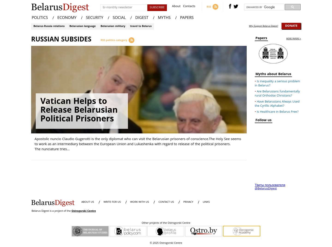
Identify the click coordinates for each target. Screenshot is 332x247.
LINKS (206, 202)
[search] (263, 7)
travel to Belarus (140, 26)
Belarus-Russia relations (49, 26)
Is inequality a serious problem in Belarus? (277, 83)
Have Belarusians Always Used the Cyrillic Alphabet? (277, 104)
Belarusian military (113, 26)
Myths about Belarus (273, 75)
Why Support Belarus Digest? (263, 26)
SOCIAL (119, 18)
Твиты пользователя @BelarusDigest (270, 187)
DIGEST (141, 18)
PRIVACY (188, 202)
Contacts (189, 7)
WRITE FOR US (112, 202)
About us (87, 202)
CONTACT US (166, 202)
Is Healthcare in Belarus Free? (278, 112)
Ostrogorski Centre (83, 211)
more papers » (293, 39)
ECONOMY (67, 18)
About (176, 7)
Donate (291, 26)
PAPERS (187, 18)
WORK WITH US (139, 202)
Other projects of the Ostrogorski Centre (166, 223)
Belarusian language (82, 26)
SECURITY (94, 18)
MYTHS (164, 18)
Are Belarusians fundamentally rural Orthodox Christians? (277, 94)
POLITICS (40, 18)
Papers (261, 39)
